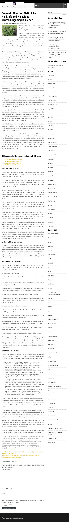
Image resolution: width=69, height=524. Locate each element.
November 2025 (52, 96)
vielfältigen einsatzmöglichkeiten (12, 447)
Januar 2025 (51, 138)
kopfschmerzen (52, 336)
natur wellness (52, 361)
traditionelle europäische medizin (55, 433)
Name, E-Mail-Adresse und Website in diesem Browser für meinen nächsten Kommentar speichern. (23, 503)
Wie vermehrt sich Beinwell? (13, 163)
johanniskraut (52, 323)
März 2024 (51, 180)
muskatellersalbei (53, 353)
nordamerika (24, 443)
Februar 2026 (51, 83)
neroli (49, 369)
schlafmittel (51, 416)
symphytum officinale (8, 445)
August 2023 (51, 209)
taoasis (50, 424)
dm (49, 267)
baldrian (50, 246)
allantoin (13, 436)
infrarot (50, 315)
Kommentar (6, 469)
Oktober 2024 (52, 151)
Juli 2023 (50, 213)
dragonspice (51, 275)
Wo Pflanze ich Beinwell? (12, 165)
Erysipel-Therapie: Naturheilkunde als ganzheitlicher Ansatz (54, 46)
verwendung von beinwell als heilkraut (26, 445)
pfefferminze (52, 382)
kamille (50, 327)
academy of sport (53, 233)
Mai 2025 (50, 121)
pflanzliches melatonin (54, 386)
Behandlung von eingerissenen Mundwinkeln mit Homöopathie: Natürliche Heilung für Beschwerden (57, 24)
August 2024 (51, 159)
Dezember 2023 (52, 192)
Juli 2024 (50, 163)
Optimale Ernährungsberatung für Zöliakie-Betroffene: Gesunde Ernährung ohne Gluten (57, 55)
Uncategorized (52, 438)
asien (17, 436)
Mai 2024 (50, 171)
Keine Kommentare (20, 23)
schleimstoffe (33, 443)
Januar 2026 (51, 88)
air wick (50, 238)
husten (50, 307)
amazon (50, 242)
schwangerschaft (53, 420)
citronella (50, 263)
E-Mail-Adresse (7, 491)
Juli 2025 (50, 113)
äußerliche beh (24, 436)
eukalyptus (51, 284)
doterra (50, 271)
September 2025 (52, 104)
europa (29, 438)
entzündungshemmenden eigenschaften (14, 438)
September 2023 (52, 205)
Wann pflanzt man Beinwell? (13, 160)
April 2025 (51, 125)
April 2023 (50, 226)
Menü (37, 5)
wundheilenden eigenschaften (31, 447)
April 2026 (51, 75)
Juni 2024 (50, 167)
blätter (42, 436)
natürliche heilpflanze (13, 443)
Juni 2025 (50, 117)
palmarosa (51, 378)
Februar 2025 (51, 134)
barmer (50, 250)
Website (4, 495)
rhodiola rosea (52, 399)
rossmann (51, 411)
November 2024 (52, 146)
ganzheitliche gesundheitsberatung (54, 293)
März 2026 (51, 79)
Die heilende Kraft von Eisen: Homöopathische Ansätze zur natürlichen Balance (56, 39)
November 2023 (52, 197)
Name (4, 486)
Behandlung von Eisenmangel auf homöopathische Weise (57, 32)
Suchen (50, 12)
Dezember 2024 (52, 142)
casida (49, 259)
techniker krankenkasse (55, 428)
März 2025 (51, 130)
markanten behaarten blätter (19, 442)
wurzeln (4, 448)
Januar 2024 (51, 188)
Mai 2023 (50, 222)
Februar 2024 (51, 184)
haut (49, 302)
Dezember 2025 (52, 92)
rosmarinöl (51, 407)
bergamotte (51, 254)
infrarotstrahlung (53, 319)
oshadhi (50, 374)
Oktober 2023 (51, 201)
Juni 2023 (50, 218)
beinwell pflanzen (34, 436)
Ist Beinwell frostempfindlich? (13, 161)
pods (49, 390)
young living (51, 442)
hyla (49, 311)
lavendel (50, 344)
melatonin (51, 348)
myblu (49, 357)
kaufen (50, 332)
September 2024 (52, 155)
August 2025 (51, 109)
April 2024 (51, 176)
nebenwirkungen (53, 365)
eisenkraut (51, 280)
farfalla (50, 288)
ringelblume (51, 403)
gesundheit (51, 298)
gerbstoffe (17, 440)
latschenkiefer (52, 340)
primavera (51, 395)
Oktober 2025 (52, 100)
